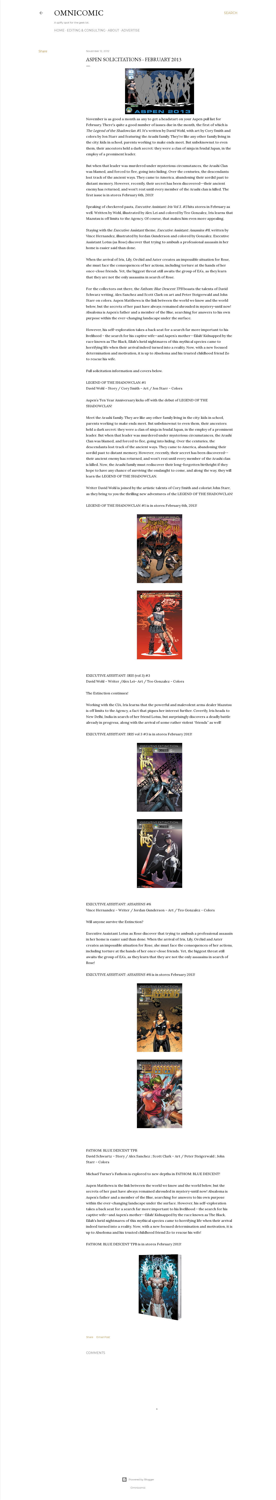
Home (59, 30)
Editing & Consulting (86, 30)
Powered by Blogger (138, 1479)
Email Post (103, 1337)
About (113, 30)
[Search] (230, 13)
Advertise (130, 30)
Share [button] (43, 51)
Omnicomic (79, 13)
